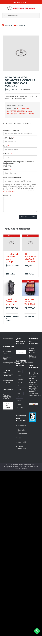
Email (6, 146)
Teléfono (7, 154)
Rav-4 (19, 397)
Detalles (11, 274)
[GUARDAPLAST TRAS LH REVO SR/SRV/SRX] (11, 288)
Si (5, 166)
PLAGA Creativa (21, 468)
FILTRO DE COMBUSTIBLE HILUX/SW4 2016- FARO (31, 258)
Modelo (7, 170)
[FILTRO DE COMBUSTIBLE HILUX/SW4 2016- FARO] (30, 243)
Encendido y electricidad (21, 432)
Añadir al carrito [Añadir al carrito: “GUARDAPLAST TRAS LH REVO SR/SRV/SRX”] (8, 318)
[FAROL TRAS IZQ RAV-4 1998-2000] (30, 288)
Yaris (19, 375)
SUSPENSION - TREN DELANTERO (20, 114)
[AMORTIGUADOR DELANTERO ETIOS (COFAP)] (11, 243)
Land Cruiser (20, 405)
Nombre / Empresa (11, 130)
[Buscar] (4, 15)
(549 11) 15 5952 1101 (8, 381)
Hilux (19, 372)
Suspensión (21, 442)
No (10, 166)
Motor (20, 438)
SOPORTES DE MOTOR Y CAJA (19, 111)
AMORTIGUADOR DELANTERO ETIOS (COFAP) (13, 258)
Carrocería (21, 426)
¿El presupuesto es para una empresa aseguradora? (18, 163)
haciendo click (9, 192)
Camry (19, 393)
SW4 (19, 400)
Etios (19, 389)
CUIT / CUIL (8, 138)
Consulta (7, 195)
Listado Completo (21, 447)
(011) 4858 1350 (7, 358)
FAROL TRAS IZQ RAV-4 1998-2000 (30, 301)
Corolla (20, 379)
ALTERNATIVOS (23, 108)
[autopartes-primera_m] (21, 7)
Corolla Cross (20, 384)
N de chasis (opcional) (12, 178)
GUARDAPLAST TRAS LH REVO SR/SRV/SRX (12, 301)
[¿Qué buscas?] (21, 15)
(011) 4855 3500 (7, 352)
